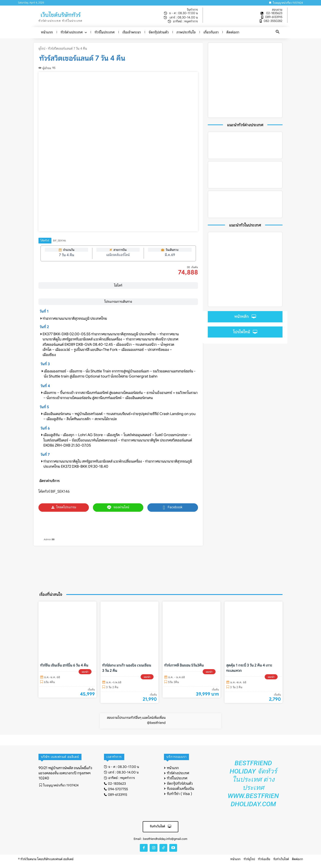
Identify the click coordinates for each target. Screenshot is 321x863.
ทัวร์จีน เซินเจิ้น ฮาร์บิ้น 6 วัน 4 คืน (64, 665)
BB (53, 539)
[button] (278, 32)
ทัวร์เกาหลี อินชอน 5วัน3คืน (184, 665)
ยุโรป (41, 49)
